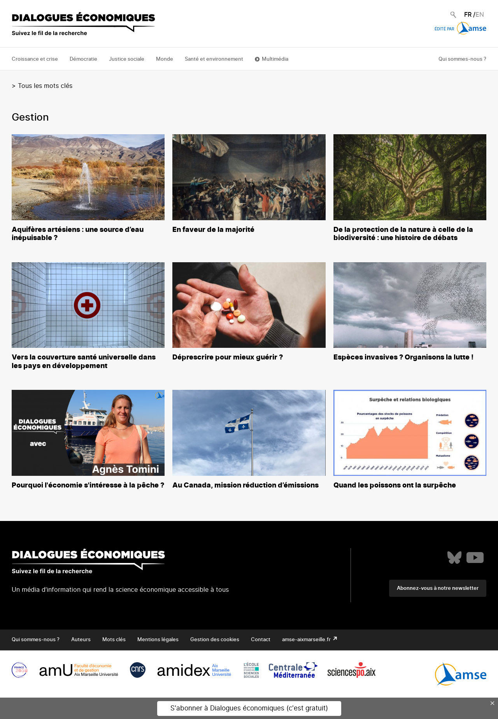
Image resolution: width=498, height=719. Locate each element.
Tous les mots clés (45, 86)
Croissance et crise (35, 59)
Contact (260, 639)
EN (479, 15)
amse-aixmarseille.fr (307, 639)
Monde (164, 59)
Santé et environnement (214, 59)
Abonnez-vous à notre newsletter (438, 588)
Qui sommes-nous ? (462, 59)
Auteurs (81, 639)
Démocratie (83, 59)
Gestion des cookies (214, 639)
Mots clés (114, 639)
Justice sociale (126, 59)
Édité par (460, 29)
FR (468, 15)
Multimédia (275, 59)
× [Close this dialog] (492, 703)
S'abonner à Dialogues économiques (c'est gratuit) (249, 708)
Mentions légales (158, 639)
